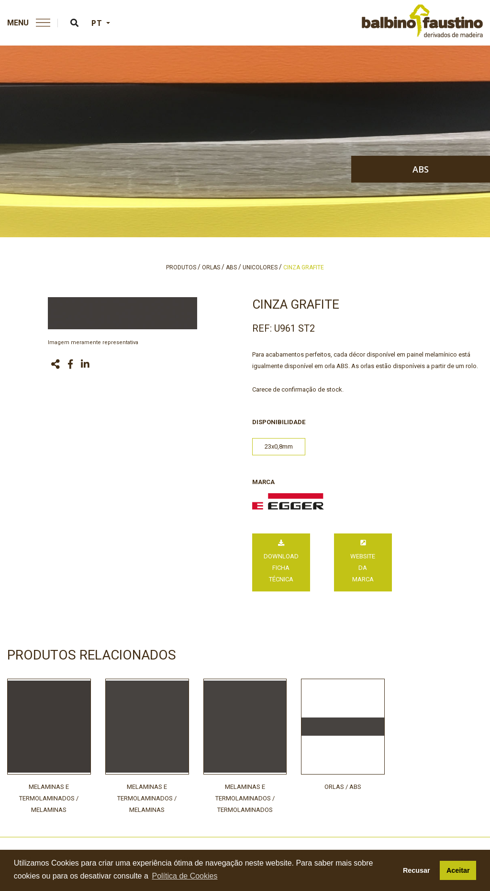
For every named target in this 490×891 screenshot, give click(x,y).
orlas (211, 267)
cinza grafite (303, 267)
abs (420, 169)
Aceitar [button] (458, 870)
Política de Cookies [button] (184, 876)
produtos (181, 267)
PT (97, 23)
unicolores (260, 267)
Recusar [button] (416, 870)
